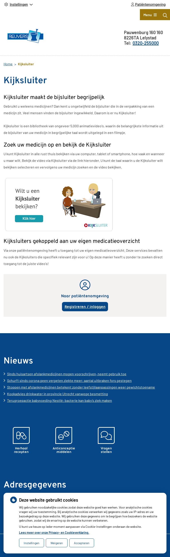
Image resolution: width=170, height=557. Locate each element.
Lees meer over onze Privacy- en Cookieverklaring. (54, 532)
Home (8, 64)
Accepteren (81, 543)
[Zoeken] (165, 15)
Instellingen (31, 543)
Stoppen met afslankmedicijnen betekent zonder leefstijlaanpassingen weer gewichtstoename (81, 387)
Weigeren (56, 543)
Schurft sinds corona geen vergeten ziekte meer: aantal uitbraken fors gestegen (69, 380)
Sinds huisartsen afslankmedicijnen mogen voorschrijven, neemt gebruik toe (66, 374)
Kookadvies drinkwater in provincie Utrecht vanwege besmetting (57, 394)
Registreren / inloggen (85, 306)
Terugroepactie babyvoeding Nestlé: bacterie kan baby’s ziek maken (59, 400)
